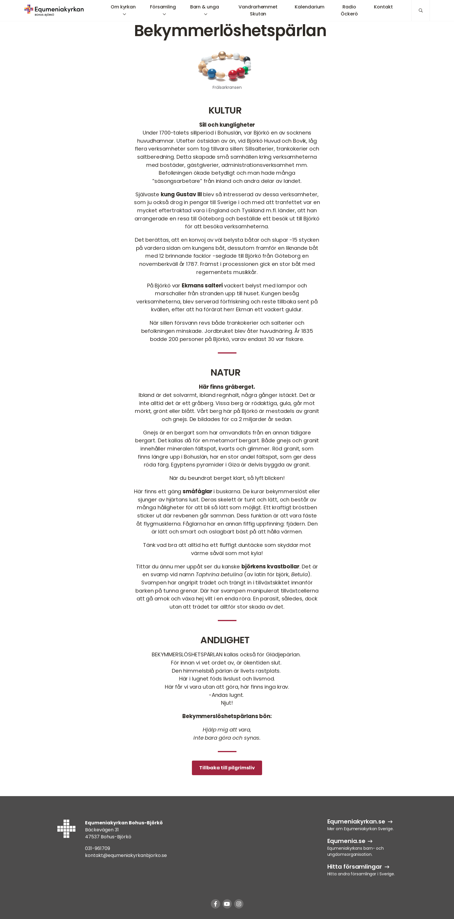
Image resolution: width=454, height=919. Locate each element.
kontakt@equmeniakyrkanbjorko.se (126, 855)
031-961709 (97, 848)
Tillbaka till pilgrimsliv (227, 767)
